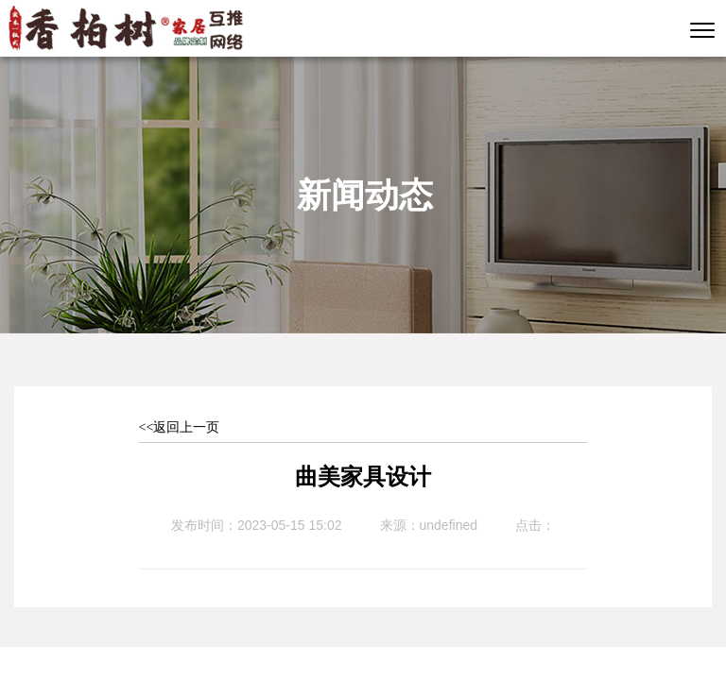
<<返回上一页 (179, 427)
